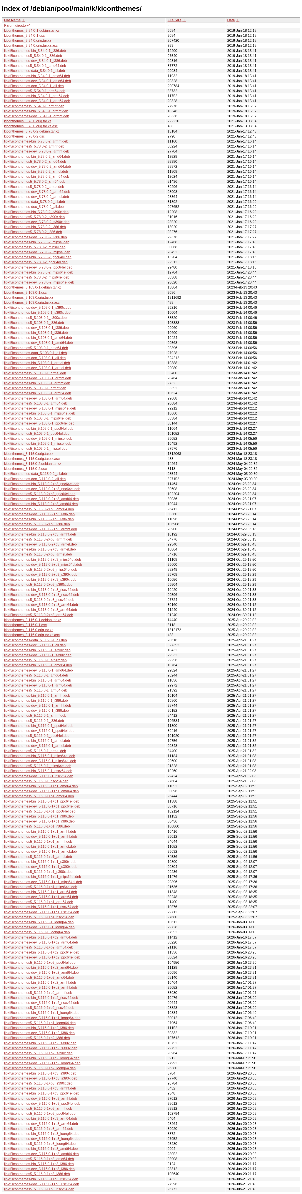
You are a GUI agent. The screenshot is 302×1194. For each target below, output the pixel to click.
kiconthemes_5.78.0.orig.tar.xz (27, 121)
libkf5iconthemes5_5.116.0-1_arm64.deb (35, 690)
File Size (175, 20)
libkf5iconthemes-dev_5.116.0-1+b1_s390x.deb (40, 867)
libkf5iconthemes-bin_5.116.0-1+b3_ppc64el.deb (41, 1093)
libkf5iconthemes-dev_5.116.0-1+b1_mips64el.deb (43, 882)
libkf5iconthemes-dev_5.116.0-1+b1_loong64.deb (42, 1018)
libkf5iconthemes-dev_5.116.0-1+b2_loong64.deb (42, 1063)
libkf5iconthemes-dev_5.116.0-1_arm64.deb (38, 685)
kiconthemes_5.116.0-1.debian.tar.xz (32, 620)
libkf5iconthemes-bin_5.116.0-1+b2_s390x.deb (40, 1043)
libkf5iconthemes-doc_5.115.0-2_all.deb (35, 479)
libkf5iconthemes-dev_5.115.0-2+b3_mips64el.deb (43, 564)
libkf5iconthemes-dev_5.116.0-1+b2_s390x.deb (40, 1048)
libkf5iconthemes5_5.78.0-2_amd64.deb (35, 161)
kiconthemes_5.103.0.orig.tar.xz (28, 297)
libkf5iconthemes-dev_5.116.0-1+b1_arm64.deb (41, 897)
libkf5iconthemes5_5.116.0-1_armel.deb (35, 751)
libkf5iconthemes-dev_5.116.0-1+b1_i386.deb (39, 821)
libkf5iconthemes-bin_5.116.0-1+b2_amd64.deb (41, 967)
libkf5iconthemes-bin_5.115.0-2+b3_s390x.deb (40, 579)
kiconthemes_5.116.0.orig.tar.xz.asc (32, 635)
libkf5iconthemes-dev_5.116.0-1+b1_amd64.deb (41, 791)
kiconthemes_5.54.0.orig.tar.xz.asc (31, 45)
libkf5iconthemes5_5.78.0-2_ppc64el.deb (36, 262)
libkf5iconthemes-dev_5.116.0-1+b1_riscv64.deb (41, 912)
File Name (12, 20)
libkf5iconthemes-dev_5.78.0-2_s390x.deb (37, 222)
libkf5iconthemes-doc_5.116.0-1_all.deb (35, 645)
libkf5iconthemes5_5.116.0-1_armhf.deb (35, 715)
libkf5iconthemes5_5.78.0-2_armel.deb (34, 187)
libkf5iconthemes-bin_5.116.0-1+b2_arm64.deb (40, 937)
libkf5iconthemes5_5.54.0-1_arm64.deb (34, 91)
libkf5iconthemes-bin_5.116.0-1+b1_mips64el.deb (42, 877)
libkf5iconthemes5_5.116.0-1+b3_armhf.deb (38, 1108)
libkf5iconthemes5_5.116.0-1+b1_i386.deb (37, 826)
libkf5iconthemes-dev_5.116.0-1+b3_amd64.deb (41, 1154)
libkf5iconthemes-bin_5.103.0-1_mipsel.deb (37, 443)
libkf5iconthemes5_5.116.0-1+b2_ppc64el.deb (39, 962)
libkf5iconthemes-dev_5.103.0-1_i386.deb (36, 328)
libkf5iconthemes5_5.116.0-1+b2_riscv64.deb (39, 1008)
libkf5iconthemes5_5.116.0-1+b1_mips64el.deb (40, 887)
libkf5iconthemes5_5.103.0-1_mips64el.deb (37, 418)
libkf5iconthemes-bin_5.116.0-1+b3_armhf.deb (40, 1088)
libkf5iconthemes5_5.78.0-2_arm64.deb (34, 181)
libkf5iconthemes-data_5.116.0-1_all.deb (35, 640)
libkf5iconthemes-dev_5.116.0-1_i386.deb (36, 710)
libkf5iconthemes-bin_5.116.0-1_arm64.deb (37, 680)
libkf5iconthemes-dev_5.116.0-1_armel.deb (37, 746)
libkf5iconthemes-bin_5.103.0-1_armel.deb (37, 363)
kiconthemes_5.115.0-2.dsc (25, 469)
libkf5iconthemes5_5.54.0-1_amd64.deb (35, 66)
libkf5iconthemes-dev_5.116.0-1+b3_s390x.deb (40, 1078)
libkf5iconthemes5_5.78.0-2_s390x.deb (34, 217)
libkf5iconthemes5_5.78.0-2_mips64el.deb (36, 277)
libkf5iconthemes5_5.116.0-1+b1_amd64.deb (39, 796)
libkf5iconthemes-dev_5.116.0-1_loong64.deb (39, 927)
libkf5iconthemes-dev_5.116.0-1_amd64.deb (38, 670)
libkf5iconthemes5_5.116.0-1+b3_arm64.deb (38, 1129)
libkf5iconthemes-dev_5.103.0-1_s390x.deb (38, 307)
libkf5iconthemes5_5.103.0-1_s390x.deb (35, 318)
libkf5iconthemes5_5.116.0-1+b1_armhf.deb (38, 841)
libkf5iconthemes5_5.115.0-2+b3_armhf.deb (38, 539)
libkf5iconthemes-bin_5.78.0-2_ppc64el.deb (38, 257)
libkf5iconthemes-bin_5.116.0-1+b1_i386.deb (39, 816)
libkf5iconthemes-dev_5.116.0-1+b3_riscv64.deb (41, 1184)
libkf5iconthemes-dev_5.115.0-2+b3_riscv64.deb (41, 595)
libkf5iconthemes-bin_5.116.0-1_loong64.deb (38, 922)
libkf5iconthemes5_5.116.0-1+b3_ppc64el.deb (39, 1113)
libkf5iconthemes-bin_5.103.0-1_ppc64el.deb (38, 428)
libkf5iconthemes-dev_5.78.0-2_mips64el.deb (39, 282)
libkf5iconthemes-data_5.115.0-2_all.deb (35, 474)
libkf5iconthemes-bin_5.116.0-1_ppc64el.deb (38, 726)
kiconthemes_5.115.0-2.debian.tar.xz (32, 464)
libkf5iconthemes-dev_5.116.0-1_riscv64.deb (38, 776)
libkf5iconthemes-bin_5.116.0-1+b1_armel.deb (40, 846)
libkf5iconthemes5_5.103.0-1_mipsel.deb (35, 448)
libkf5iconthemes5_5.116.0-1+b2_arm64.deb (38, 947)
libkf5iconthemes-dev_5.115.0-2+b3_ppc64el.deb (42, 489)
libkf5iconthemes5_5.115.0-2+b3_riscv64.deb (39, 600)
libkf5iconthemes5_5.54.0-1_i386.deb (33, 56)
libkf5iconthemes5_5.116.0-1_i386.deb (34, 721)
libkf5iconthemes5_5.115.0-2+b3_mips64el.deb (40, 569)
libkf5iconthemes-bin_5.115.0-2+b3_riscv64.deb (41, 590)
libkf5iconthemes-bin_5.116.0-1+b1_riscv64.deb (41, 907)
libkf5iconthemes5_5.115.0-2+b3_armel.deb (38, 554)
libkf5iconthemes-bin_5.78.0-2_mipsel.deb (36, 242)
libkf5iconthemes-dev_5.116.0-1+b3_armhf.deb (40, 1098)
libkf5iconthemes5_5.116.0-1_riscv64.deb (36, 781)
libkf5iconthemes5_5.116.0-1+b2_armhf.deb (38, 993)
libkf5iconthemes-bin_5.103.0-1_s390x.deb (37, 312)
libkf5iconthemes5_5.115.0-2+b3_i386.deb (37, 524)
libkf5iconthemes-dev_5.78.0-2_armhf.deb (36, 151)
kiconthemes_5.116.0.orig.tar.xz (28, 630)
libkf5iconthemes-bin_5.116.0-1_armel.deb (37, 741)
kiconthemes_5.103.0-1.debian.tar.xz (32, 287)
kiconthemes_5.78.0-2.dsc (24, 136)
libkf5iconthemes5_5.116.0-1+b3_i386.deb (37, 1174)
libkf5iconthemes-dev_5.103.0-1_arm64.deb (38, 398)
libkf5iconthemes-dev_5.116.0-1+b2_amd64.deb (41, 972)
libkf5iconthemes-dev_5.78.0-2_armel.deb (36, 197)
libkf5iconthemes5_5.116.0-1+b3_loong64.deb (40, 1144)
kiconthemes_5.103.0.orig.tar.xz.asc (32, 302)
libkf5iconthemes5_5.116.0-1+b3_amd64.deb (39, 1159)
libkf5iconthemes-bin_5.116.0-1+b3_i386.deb (39, 1164)
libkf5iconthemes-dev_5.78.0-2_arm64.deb (37, 192)
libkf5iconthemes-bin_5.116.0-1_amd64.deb (38, 665)
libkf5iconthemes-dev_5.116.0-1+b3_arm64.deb (41, 1124)
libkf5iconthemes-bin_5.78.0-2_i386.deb (35, 227)
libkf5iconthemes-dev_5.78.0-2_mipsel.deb (37, 252)
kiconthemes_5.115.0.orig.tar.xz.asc (32, 459)
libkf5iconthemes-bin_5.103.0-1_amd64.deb (38, 338)
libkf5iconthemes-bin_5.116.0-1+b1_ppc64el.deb (41, 801)
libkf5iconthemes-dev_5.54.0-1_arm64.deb (37, 101)
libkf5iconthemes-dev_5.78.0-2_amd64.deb (37, 166)
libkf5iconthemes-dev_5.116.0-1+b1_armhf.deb (40, 836)
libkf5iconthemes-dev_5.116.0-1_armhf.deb (37, 705)
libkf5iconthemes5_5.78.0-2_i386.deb (33, 232)
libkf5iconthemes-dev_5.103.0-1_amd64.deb (38, 343)
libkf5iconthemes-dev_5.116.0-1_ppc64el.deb (39, 731)
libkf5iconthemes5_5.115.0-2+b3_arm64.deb (38, 615)
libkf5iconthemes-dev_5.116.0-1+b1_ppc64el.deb (42, 806)
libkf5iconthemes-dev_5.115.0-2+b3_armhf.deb (40, 529)
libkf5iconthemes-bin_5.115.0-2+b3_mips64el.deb (42, 559)
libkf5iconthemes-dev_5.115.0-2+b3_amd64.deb (41, 499)
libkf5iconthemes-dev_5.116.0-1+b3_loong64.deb (42, 1139)
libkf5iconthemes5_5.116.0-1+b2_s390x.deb (38, 1053)
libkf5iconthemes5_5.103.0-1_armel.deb (35, 373)
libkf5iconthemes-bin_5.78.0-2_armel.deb (36, 171)
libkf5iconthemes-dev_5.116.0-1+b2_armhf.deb (40, 987)
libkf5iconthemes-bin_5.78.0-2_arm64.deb (36, 176)
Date (231, 20)
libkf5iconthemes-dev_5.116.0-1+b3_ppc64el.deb (42, 1103)
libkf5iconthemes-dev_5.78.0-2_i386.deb (35, 237)
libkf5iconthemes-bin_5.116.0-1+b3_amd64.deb (41, 1149)
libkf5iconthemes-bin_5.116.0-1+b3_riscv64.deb (41, 1179)
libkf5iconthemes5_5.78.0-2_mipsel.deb (34, 247)
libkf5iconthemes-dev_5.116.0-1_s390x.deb (38, 655)
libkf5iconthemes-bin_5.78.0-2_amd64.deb (37, 156)
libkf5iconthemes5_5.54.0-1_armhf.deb (34, 106)
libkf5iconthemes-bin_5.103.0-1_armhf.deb (37, 383)
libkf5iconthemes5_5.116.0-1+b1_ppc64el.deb (39, 811)
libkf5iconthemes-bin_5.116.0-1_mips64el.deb (39, 756)
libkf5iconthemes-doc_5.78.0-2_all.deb (34, 207)
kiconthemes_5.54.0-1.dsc (24, 35)
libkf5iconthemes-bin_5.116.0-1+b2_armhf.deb (40, 982)
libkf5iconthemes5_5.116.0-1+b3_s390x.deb (38, 1083)
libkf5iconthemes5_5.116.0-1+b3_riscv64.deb (39, 1189)
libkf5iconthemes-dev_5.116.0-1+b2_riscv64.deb (41, 1003)
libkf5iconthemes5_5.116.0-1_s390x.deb (35, 660)
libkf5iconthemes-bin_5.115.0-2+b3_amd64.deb (41, 504)
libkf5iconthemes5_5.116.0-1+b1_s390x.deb (38, 872)
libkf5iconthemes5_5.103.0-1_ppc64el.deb (37, 433)
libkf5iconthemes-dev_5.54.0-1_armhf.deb (36, 116)
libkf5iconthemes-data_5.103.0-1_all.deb (35, 353)
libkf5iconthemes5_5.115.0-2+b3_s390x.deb (38, 584)
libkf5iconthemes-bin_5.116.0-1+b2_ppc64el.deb (41, 952)
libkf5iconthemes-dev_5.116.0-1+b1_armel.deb (40, 851)
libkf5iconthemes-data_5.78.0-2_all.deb (34, 202)
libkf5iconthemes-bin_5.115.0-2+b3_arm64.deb (40, 610)
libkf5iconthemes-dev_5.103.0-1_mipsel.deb (38, 438)
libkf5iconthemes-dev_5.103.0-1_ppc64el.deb (39, 423)
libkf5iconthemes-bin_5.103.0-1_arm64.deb (37, 393)
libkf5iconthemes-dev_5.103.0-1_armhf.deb (37, 378)
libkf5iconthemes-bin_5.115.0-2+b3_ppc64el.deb (41, 484)
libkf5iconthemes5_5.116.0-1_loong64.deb (37, 932)
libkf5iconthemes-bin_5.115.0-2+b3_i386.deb (39, 519)
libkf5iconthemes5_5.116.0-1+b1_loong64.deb (40, 1023)
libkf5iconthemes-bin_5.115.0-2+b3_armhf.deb (40, 534)
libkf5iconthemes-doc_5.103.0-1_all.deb (35, 358)
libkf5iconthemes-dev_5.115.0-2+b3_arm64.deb (41, 605)
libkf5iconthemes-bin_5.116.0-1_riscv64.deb (38, 771)
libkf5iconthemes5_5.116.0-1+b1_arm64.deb (38, 902)
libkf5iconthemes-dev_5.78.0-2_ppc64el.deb (38, 267)
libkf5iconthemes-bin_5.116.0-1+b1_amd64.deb (41, 786)
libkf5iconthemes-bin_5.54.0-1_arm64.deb (36, 96)
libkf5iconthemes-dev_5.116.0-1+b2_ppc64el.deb (42, 957)
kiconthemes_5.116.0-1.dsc (25, 625)
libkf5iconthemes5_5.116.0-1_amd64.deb (36, 675)
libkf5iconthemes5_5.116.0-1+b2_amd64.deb (39, 977)
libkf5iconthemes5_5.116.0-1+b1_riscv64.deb (39, 917)
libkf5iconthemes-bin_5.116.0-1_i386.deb (36, 700)
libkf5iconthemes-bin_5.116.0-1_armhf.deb (37, 695)
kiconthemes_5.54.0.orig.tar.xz (27, 40)
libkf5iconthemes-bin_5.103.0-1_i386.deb (36, 333)
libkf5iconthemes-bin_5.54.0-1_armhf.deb (36, 111)
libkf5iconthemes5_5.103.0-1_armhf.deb (35, 388)
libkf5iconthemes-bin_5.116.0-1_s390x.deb (37, 650)
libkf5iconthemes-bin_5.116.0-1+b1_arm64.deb (40, 892)
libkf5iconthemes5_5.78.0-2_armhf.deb (34, 146)
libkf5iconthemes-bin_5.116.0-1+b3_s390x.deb (40, 1073)
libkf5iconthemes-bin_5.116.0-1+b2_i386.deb (39, 1028)
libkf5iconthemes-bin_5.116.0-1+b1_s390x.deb (40, 862)
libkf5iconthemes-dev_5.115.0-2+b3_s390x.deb (40, 574)
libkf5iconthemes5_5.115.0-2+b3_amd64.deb (39, 509)
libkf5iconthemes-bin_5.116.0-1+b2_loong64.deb (41, 1058)
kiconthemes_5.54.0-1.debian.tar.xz (31, 30)
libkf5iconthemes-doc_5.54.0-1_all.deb (34, 86)
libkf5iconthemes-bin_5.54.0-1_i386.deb (35, 51)
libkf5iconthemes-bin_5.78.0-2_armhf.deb (36, 141)
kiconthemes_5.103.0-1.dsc (25, 292)
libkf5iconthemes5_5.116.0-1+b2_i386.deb (37, 1038)
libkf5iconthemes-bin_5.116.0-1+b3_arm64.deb (40, 1118)
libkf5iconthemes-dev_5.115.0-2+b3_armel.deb (40, 544)
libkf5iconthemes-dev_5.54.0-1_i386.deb (35, 61)
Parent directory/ (17, 25)
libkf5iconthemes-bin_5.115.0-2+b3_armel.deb (40, 549)
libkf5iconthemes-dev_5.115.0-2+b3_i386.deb (39, 514)
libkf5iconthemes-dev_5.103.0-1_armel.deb (37, 368)
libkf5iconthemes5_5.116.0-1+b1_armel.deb (38, 857)
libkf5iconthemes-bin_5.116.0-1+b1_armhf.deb (40, 831)
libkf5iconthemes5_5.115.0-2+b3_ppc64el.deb (39, 494)
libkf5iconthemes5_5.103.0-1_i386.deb (34, 323)
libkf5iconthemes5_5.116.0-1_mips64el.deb (37, 766)
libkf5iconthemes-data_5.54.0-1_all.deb (34, 71)
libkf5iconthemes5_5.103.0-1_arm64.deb (35, 403)
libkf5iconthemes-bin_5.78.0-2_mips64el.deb (38, 272)
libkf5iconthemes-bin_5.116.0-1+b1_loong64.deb (41, 1013)
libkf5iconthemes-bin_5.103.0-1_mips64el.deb (39, 413)
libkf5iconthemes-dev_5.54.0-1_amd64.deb (37, 81)
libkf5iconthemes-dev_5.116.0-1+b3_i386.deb (39, 1169)
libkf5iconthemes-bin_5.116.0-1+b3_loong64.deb (41, 1134)
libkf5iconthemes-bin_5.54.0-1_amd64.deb (37, 76)
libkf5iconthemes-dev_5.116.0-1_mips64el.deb (40, 761)
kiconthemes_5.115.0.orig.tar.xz (28, 454)
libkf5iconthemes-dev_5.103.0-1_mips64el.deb (40, 408)
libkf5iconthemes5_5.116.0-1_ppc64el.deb (37, 736)
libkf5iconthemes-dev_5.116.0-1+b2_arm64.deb (41, 942)
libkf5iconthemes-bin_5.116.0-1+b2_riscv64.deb (41, 998)
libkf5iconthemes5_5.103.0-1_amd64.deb (36, 348)
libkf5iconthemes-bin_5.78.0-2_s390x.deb (36, 212)
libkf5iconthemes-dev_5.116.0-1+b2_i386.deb (39, 1033)
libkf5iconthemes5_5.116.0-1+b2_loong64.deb (40, 1068)
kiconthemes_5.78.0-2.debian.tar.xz (31, 131)
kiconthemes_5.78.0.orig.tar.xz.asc (31, 126)
